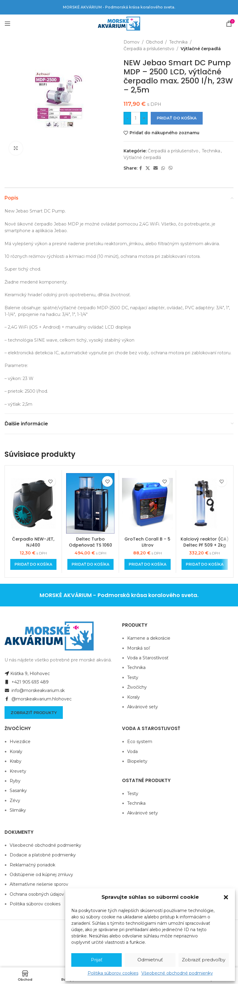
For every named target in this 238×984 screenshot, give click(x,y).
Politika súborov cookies (113, 973)
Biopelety (137, 761)
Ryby (15, 781)
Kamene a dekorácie (148, 638)
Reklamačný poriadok (32, 865)
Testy (132, 677)
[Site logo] (119, 23)
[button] (226, 897)
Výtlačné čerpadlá (201, 48)
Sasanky (18, 790)
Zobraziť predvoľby (203, 960)
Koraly (133, 697)
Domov (132, 42)
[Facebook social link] (140, 168)
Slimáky (18, 810)
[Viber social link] (171, 168)
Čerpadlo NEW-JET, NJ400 (33, 542)
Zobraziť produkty (34, 712)
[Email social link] (155, 168)
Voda (132, 751)
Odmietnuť (150, 960)
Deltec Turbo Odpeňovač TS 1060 (90, 542)
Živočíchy (137, 687)
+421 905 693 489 (27, 682)
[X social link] (148, 168)
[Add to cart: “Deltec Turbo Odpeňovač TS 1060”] (90, 564)
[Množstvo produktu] (135, 118)
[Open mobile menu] (8, 24)
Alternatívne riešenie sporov (39, 884)
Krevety (18, 771)
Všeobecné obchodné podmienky (177, 973)
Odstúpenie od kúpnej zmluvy (41, 874)
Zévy (15, 800)
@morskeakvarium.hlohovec (38, 699)
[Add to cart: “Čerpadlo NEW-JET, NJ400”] (33, 564)
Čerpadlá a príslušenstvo (149, 48)
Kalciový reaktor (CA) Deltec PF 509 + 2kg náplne (205, 545)
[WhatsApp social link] (163, 168)
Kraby (15, 761)
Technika (178, 42)
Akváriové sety (142, 707)
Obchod (154, 42)
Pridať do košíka (177, 117)
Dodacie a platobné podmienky (43, 855)
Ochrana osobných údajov (37, 894)
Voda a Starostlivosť (148, 658)
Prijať (96, 960)
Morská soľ (138, 648)
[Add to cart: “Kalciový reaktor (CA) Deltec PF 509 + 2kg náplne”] (205, 564)
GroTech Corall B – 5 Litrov (147, 542)
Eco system (139, 741)
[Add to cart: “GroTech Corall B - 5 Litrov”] (147, 564)
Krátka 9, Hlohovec (27, 673)
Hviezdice (20, 741)
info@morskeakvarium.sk (35, 690)
